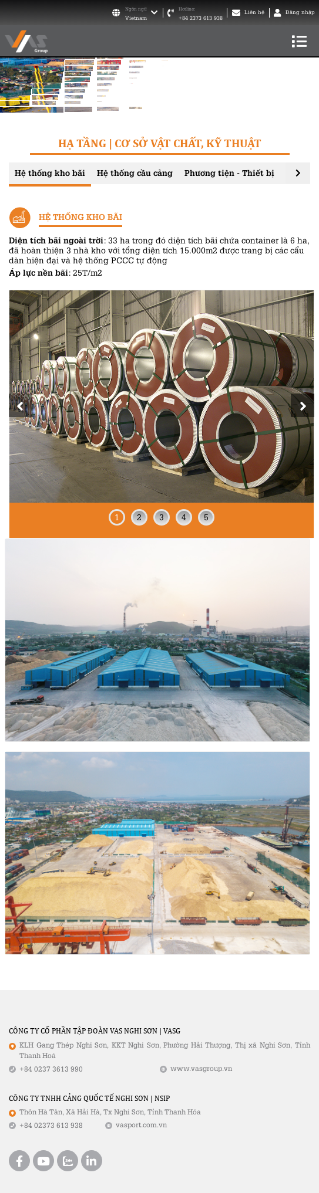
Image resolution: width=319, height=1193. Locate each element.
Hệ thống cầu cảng (135, 173)
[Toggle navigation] (299, 41)
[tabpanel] (161, 414)
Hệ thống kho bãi (50, 173)
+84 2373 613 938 (201, 18)
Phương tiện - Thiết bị (229, 173)
